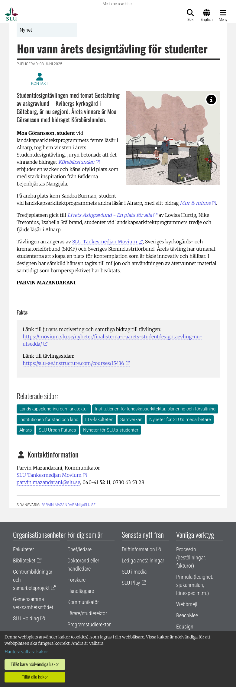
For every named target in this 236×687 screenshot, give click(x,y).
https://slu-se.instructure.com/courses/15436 (73, 363)
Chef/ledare (79, 549)
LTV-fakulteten (99, 419)
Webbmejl (186, 604)
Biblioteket (24, 560)
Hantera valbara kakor (26, 651)
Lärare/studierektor (87, 613)
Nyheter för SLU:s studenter (110, 430)
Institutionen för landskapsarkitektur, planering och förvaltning (155, 409)
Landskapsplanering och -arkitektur (53, 409)
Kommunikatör (83, 602)
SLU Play (131, 583)
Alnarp (25, 430)
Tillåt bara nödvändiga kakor (35, 664)
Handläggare (80, 591)
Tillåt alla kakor (35, 677)
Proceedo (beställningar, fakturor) (190, 557)
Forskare (76, 580)
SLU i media (134, 571)
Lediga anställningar (143, 560)
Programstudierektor (89, 624)
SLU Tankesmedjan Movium (104, 242)
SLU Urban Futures (57, 430)
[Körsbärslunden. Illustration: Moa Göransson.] (211, 99)
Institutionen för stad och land (48, 419)
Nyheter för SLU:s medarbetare (180, 419)
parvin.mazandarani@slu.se (48, 482)
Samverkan (131, 419)
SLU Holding (26, 618)
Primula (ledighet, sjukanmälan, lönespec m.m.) (194, 585)
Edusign (184, 626)
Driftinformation (138, 549)
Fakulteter (23, 549)
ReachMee (187, 615)
